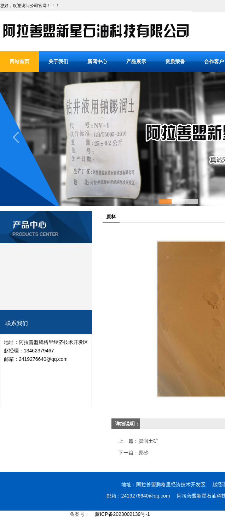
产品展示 (136, 61)
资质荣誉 (175, 61)
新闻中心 (97, 61)
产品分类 (46, 216)
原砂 (143, 453)
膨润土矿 (148, 441)
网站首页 (19, 61)
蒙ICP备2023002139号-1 (122, 514)
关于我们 (58, 61)
